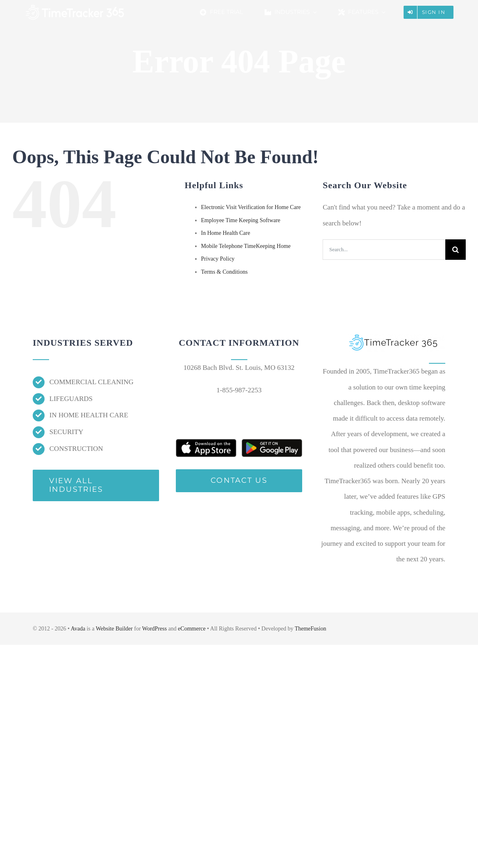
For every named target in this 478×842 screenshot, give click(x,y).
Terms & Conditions (224, 272)
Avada (78, 629)
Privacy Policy (218, 259)
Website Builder (114, 629)
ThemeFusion (310, 629)
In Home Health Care (225, 233)
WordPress (154, 629)
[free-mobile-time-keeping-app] (272, 442)
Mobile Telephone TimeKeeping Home (246, 246)
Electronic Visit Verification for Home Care (251, 207)
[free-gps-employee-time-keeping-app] (206, 442)
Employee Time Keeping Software (241, 220)
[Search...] (384, 249)
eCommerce (192, 629)
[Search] (455, 249)
